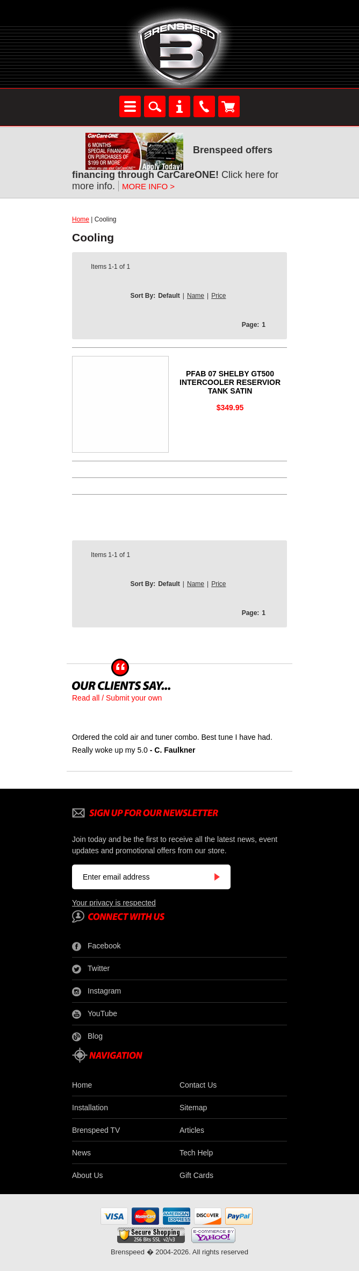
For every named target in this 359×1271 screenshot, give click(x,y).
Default (169, 295)
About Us (87, 1175)
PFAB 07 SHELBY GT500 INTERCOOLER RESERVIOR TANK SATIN (230, 382)
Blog (87, 1036)
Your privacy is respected (114, 902)
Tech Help (196, 1152)
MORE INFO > (148, 186)
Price (218, 295)
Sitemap (193, 1107)
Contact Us (198, 1085)
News (81, 1152)
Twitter (91, 969)
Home (80, 219)
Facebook (96, 946)
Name (195, 295)
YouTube (94, 1014)
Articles (192, 1130)
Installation (90, 1107)
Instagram (96, 991)
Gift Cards (196, 1175)
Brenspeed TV (96, 1130)
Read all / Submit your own (117, 698)
